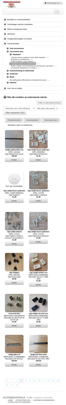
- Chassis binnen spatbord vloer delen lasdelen (28, 57)
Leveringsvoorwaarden (43, 400)
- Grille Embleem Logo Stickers (21, 61)
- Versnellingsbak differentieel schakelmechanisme (27, 80)
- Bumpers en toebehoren (19, 59)
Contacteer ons (23, 400)
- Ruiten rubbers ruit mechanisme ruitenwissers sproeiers (32, 66)
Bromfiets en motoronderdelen (18, 20)
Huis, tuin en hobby (14, 88)
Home (10, 400)
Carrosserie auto (50, 120)
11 (7, 385)
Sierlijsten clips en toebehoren (20, 125)
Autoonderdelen (13, 44)
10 (58, 381)
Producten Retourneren (19, 402)
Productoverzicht (14, 120)
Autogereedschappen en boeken (19, 39)
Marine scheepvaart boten (17, 29)
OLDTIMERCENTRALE (14, 397)
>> (17, 385)
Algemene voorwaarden (44, 398)
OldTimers (11, 34)
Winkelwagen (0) (53, 3)
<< (7, 381)
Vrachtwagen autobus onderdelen (20, 24)
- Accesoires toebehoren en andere (23, 68)
